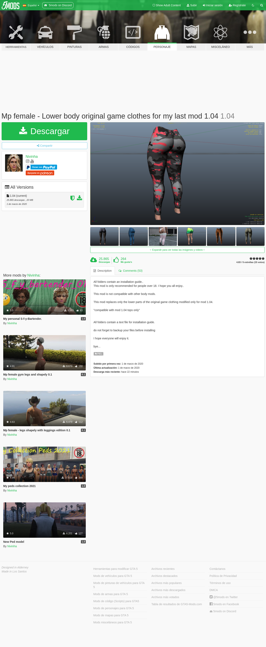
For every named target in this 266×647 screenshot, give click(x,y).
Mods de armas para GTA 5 (110, 594)
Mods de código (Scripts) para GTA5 (116, 601)
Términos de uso (220, 583)
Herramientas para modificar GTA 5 (115, 568)
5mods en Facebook (224, 604)
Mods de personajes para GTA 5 (113, 608)
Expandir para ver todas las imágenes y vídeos (177, 249)
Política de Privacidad (223, 576)
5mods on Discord (223, 611)
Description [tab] (102, 270)
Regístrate (237, 5)
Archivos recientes (163, 568)
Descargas (104, 262)
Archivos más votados (165, 597)
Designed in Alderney (15, 567)
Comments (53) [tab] (130, 270)
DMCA (214, 590)
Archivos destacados (165, 576)
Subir (192, 5)
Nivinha (32, 157)
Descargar (44, 131)
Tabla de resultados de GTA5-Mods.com (177, 604)
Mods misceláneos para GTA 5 (112, 622)
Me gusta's (126, 262)
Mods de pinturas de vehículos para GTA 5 (118, 585)
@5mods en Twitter (224, 597)
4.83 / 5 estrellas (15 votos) (250, 262)
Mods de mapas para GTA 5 (110, 615)
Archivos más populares (167, 583)
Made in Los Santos (14, 571)
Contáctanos (218, 568)
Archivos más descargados (168, 590)
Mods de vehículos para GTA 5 (112, 576)
